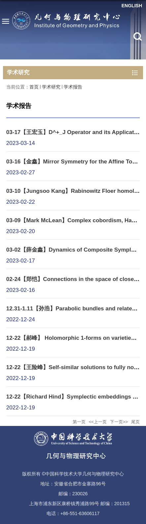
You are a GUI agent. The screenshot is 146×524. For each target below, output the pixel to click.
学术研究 (51, 86)
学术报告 (73, 86)
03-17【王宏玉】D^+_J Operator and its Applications (76, 132)
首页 (34, 86)
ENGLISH (132, 5)
